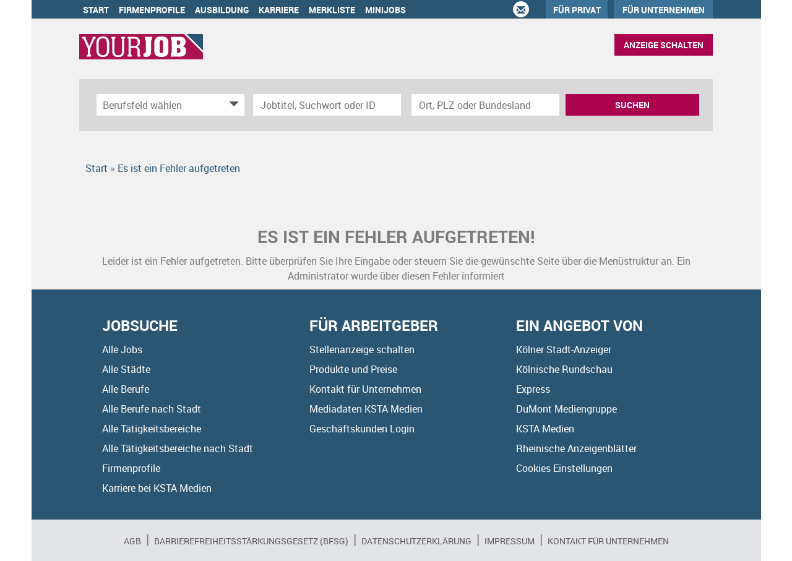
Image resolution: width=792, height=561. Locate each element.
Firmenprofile (152, 9)
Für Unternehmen (663, 9)
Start (96, 9)
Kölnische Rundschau (564, 369)
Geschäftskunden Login (362, 428)
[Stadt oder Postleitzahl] (485, 105)
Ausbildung (222, 9)
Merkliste (332, 9)
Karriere (279, 9)
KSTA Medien (545, 428)
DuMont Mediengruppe (566, 409)
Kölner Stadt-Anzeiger (563, 349)
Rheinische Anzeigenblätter (576, 448)
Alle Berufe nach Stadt (151, 409)
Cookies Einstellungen (564, 468)
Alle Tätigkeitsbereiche (151, 428)
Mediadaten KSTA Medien (366, 409)
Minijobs (385, 9)
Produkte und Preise (353, 369)
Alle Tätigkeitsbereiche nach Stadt (177, 448)
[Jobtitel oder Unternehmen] (327, 105)
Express (533, 389)
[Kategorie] (158, 105)
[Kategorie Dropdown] (232, 105)
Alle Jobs (122, 349)
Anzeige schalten (664, 45)
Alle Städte (126, 369)
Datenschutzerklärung (416, 541)
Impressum (509, 541)
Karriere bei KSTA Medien (157, 488)
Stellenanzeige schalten (362, 349)
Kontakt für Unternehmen (365, 389)
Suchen (632, 105)
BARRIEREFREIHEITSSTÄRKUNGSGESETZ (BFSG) (251, 541)
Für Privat (577, 9)
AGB (132, 541)
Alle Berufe (125, 389)
